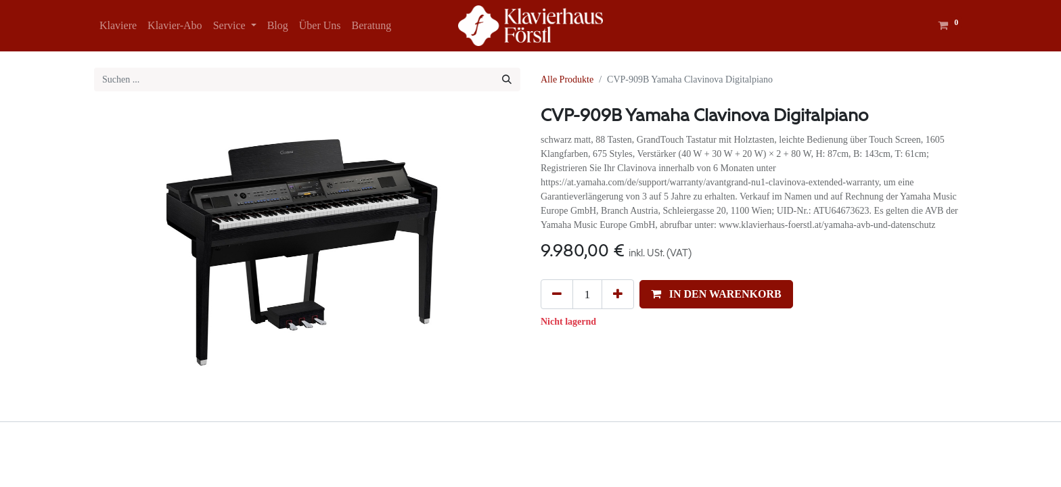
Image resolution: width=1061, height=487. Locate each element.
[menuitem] (118, 25)
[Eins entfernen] (557, 294)
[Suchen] (506, 79)
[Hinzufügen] (618, 294)
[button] (716, 294)
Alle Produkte (567, 79)
